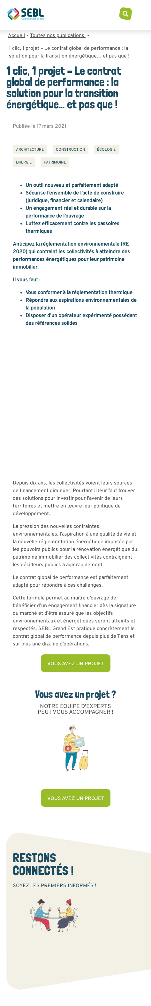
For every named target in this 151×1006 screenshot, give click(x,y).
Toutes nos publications (58, 36)
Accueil (16, 36)
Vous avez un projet (75, 664)
